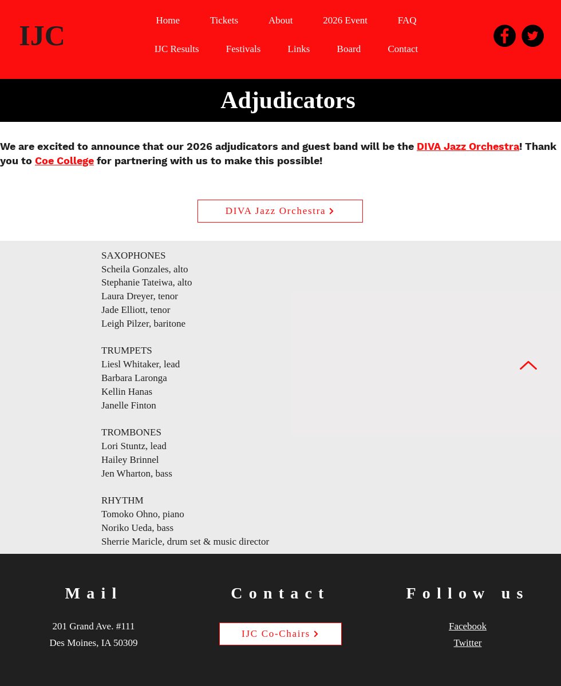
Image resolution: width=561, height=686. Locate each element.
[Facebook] (504, 36)
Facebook (468, 626)
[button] (345, 21)
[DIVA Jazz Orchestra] (280, 211)
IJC (42, 35)
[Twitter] (533, 36)
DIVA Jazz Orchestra (468, 146)
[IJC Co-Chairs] (280, 633)
